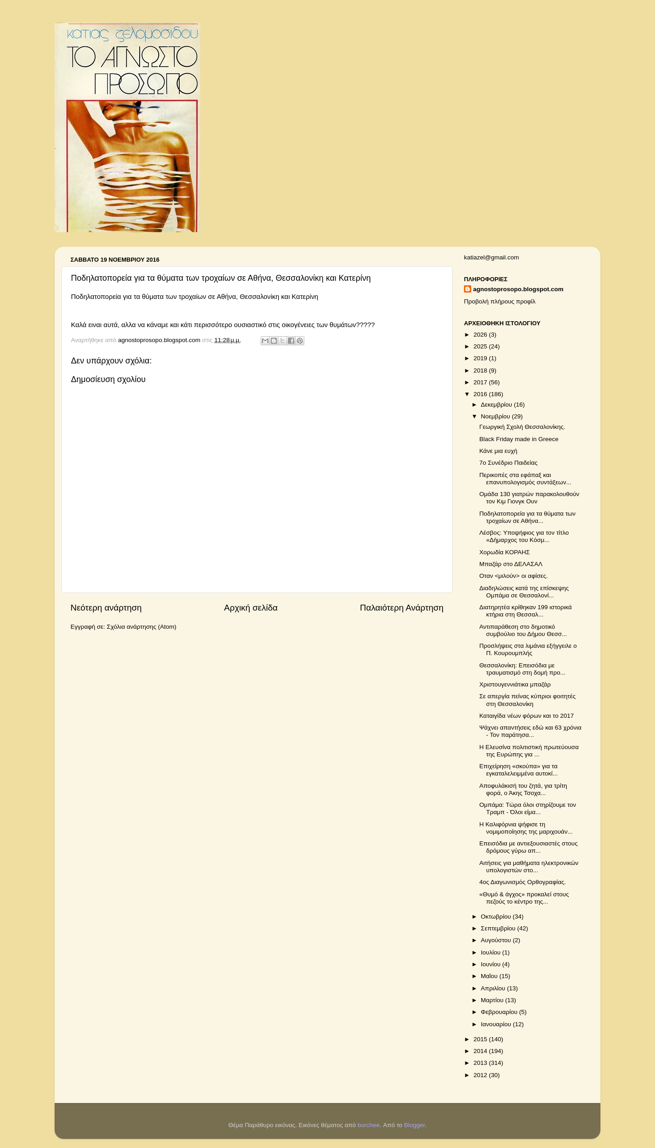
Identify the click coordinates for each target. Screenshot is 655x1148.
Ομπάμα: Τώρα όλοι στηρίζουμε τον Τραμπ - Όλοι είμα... (527, 808)
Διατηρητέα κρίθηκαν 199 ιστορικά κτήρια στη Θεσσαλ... (525, 611)
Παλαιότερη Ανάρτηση (401, 607)
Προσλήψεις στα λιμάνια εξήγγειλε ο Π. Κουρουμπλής (528, 649)
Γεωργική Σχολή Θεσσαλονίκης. (522, 426)
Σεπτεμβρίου (499, 928)
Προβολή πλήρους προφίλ (499, 301)
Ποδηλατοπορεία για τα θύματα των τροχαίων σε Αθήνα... (527, 517)
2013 (481, 1062)
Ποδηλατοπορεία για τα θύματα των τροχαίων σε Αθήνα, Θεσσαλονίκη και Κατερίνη (194, 296)
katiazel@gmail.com (491, 257)
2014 (481, 1051)
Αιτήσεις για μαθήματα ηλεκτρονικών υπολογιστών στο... (529, 867)
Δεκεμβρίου (497, 404)
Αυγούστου (497, 940)
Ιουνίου (491, 964)
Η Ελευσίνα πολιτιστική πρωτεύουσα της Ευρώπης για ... (529, 751)
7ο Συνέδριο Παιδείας (508, 462)
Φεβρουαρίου (500, 1012)
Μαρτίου (493, 1000)
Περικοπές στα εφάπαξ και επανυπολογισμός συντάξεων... (525, 479)
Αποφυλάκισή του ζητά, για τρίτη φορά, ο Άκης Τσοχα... (523, 789)
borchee (369, 1125)
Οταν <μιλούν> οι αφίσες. (513, 575)
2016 (481, 394)
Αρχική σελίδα (251, 607)
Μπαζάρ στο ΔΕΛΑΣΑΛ (511, 564)
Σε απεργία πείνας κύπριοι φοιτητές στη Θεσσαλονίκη (527, 700)
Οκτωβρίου (497, 916)
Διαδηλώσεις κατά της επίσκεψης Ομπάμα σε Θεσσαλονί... (524, 592)
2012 (481, 1075)
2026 (481, 334)
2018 (481, 370)
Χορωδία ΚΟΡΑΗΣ (504, 552)
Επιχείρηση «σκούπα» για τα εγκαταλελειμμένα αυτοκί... (518, 770)
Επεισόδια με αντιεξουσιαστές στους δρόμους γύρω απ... (528, 847)
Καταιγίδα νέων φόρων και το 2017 (526, 715)
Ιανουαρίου (497, 1024)
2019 (481, 358)
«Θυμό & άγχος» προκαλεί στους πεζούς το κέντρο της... (524, 898)
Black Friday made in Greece (519, 439)
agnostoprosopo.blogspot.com (518, 289)
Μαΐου (490, 976)
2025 (481, 346)
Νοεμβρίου (496, 416)
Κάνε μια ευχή (498, 450)
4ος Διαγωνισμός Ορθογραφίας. (522, 882)
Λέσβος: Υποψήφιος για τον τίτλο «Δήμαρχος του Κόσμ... (524, 536)
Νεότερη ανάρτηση (106, 607)
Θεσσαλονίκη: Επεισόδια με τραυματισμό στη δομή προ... (522, 669)
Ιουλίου (491, 952)
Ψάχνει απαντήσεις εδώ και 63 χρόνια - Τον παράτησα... (530, 731)
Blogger (414, 1125)
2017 (481, 382)
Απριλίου (494, 988)
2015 (481, 1039)
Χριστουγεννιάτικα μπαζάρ (515, 684)
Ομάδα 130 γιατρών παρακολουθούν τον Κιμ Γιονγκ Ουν (529, 498)
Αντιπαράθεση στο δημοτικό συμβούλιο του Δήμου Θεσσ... (523, 630)
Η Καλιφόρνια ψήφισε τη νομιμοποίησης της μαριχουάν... (526, 828)
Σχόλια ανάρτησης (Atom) (141, 626)
